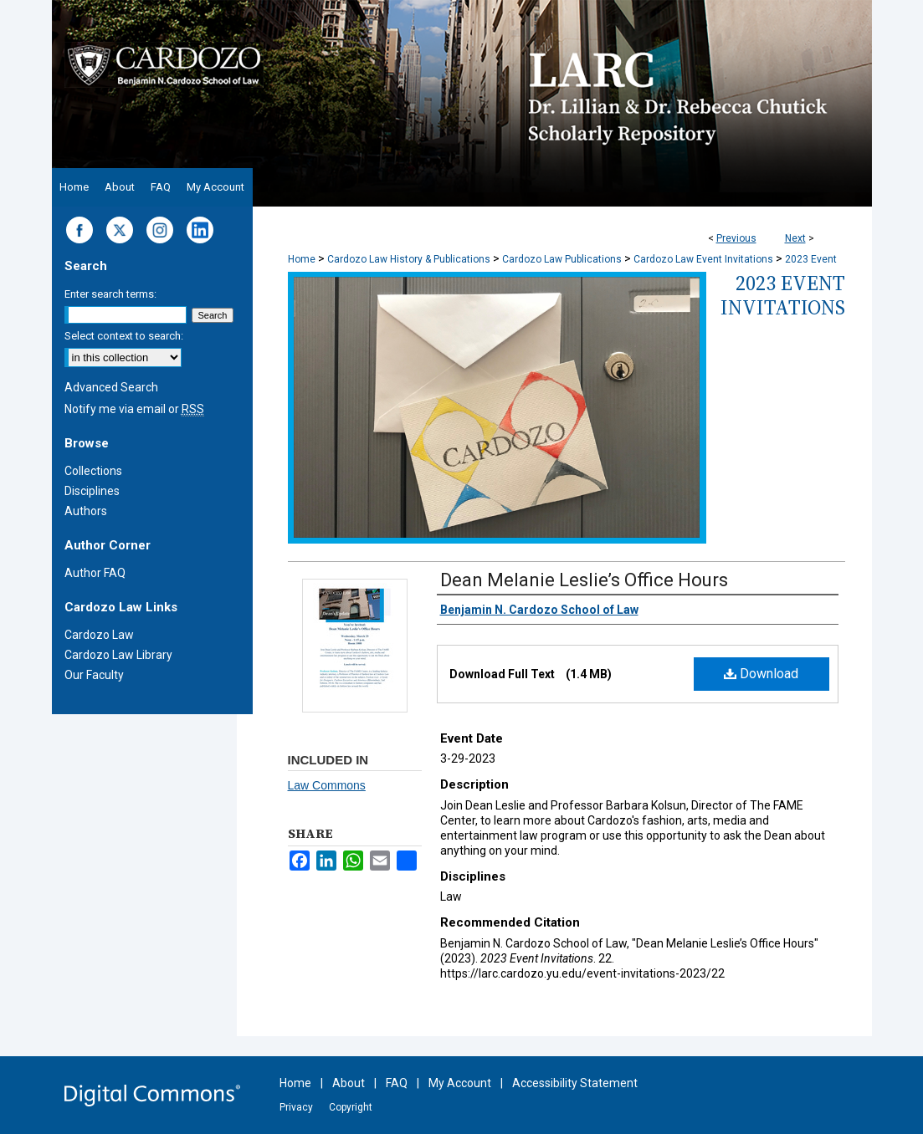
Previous (736, 238)
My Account (459, 1083)
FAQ (397, 1083)
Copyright (350, 1107)
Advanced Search (111, 387)
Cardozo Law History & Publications (408, 259)
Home (301, 259)
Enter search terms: (110, 294)
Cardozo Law (99, 634)
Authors (85, 511)
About (348, 1083)
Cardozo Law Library (118, 655)
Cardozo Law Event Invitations (703, 259)
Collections (93, 471)
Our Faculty (94, 675)
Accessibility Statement (575, 1083)
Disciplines (92, 491)
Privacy (296, 1107)
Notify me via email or (134, 409)
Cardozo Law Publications (562, 259)
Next (795, 238)
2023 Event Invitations (782, 295)
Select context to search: (123, 335)
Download (761, 674)
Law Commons (327, 785)
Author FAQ (95, 573)
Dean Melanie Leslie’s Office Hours (584, 580)
